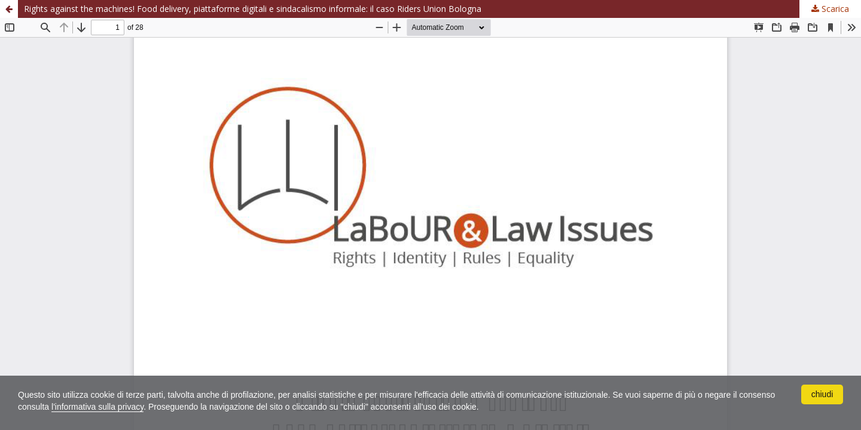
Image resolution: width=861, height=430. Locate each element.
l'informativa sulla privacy (97, 406)
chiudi (822, 394)
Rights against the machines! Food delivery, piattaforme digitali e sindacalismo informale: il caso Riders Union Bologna (252, 8)
